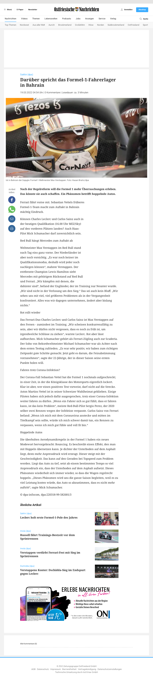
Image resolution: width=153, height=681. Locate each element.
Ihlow (91, 25)
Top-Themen (10, 25)
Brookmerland (64, 25)
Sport (145, 25)
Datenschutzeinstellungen (110, 669)
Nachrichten (10, 18)
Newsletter (32, 9)
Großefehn (80, 25)
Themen (36, 18)
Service (102, 18)
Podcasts (66, 18)
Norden (100, 25)
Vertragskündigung (87, 669)
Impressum (55, 669)
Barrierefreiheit (69, 669)
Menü (7, 9)
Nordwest (24, 25)
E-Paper (20, 9)
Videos (24, 18)
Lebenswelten (51, 18)
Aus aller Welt (39, 25)
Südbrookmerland (116, 25)
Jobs (78, 18)
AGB (33, 669)
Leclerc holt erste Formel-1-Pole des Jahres (49, 517)
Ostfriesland (133, 25)
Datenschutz (43, 669)
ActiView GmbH (90, 672)
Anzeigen (89, 18)
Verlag (113, 18)
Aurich (52, 25)
